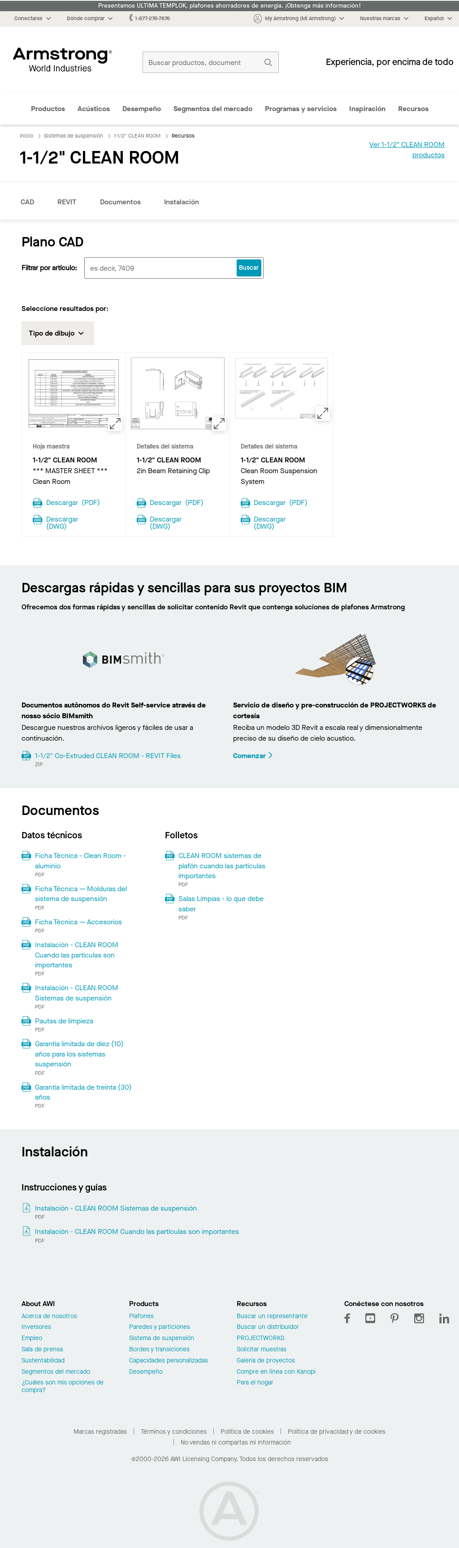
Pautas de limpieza (64, 1021)
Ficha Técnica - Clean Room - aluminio (80, 860)
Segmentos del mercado (212, 108)
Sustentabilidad (43, 1361)
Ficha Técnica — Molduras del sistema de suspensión (81, 893)
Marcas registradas (100, 1431)
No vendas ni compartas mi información (236, 1442)
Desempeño (141, 108)
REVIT (67, 202)
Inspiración (367, 108)
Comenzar (253, 755)
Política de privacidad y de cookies (336, 1431)
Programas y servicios (301, 108)
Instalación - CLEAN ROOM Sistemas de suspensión (76, 992)
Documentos (120, 202)
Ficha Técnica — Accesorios (78, 922)
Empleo (32, 1338)
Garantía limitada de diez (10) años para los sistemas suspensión (79, 1054)
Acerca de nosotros (49, 1316)
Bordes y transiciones (159, 1350)
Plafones (141, 1316)
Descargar (73, 501)
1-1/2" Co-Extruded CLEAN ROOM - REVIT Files (108, 755)
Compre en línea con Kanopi (276, 1372)
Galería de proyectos (266, 1361)
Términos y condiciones (174, 1431)
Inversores (36, 1327)
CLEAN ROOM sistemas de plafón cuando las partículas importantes (221, 865)
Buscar (249, 267)
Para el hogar (255, 1383)
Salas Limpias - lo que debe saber (221, 903)
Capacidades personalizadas (168, 1361)
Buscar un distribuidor (268, 1327)
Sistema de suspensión (161, 1338)
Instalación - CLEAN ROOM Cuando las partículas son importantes (76, 955)
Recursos (413, 108)
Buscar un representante (272, 1316)
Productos (48, 108)
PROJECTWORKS (260, 1338)
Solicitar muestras (261, 1350)
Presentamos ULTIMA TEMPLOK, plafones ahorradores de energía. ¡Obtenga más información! (229, 6)
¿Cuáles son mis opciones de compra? (63, 1386)
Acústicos (94, 108)
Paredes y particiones (159, 1327)
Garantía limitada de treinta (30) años (83, 1092)
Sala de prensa (42, 1350)
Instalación (181, 202)
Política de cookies (247, 1431)
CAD (27, 202)
